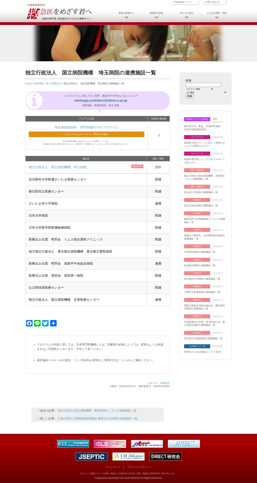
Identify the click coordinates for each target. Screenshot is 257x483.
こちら (122, 360)
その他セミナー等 (197, 346)
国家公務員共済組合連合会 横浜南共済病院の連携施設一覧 (204, 307)
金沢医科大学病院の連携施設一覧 (202, 278)
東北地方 (197, 333)
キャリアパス (197, 137)
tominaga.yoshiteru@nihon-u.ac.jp (100, 100)
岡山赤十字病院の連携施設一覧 (201, 192)
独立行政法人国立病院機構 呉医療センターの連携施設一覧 (204, 177)
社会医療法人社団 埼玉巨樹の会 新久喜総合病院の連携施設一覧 (204, 324)
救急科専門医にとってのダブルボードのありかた (204, 161)
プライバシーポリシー (139, 467)
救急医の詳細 (156, 13)
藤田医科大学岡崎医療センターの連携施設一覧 (204, 221)
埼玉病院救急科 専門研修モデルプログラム (86, 127)
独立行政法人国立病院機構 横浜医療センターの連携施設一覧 (97, 410)
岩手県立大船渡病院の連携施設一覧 (203, 338)
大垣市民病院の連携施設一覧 (199, 252)
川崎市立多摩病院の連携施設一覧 (202, 292)
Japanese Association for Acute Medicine (118, 478)
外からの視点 (186, 13)
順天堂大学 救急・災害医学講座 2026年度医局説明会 (203, 128)
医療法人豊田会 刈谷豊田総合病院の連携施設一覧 (204, 237)
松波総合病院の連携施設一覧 (199, 265)
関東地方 (56, 83)
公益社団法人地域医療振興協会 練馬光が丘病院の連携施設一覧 (97, 418)
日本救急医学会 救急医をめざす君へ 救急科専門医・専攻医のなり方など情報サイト (58, 11)
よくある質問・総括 (217, 13)
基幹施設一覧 (41, 83)
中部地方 (197, 200)
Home (28, 83)
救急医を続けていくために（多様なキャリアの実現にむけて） (204, 144)
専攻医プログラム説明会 (197, 119)
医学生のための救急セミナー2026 (202, 352)
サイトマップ (113, 467)
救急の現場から (126, 13)
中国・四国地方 (197, 170)
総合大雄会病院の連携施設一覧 (201, 205)
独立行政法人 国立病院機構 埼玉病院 (58, 167)
